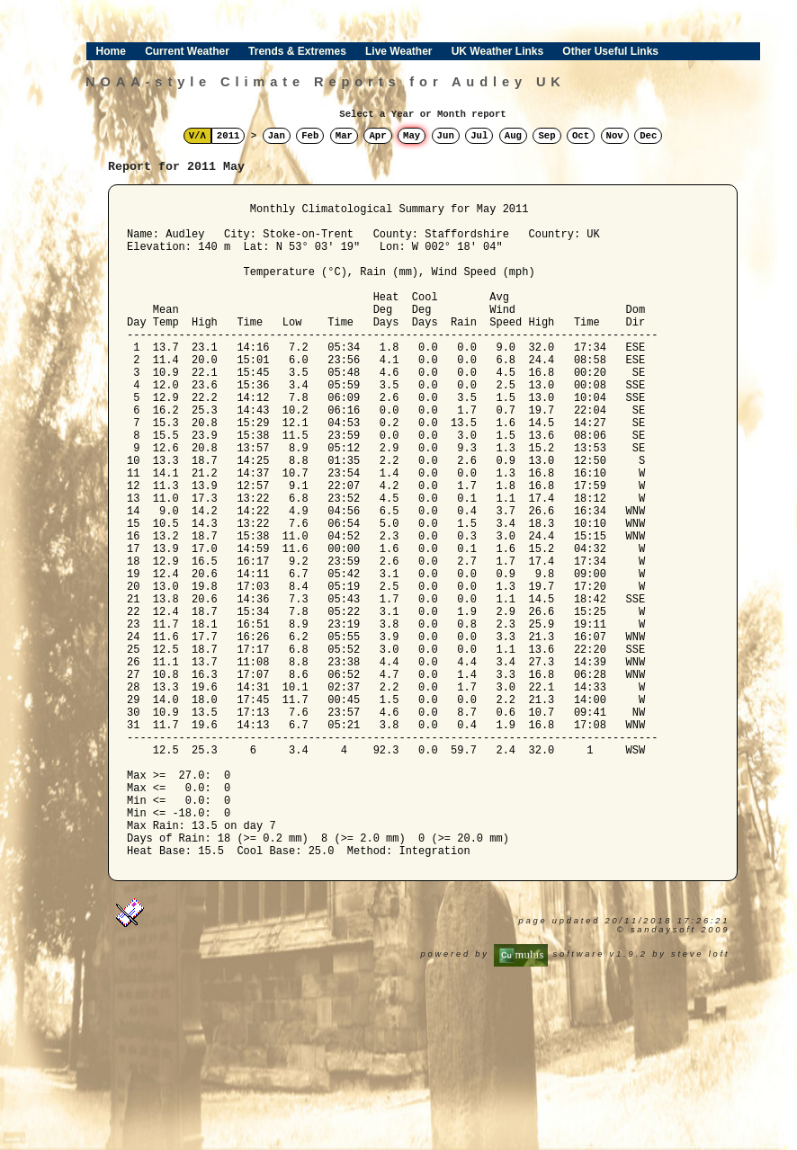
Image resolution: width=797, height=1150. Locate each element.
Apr (377, 135)
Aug (513, 135)
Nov (614, 135)
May (411, 135)
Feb (309, 135)
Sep (546, 135)
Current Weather (187, 51)
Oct (580, 135)
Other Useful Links (610, 51)
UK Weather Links (497, 51)
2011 (228, 135)
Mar (344, 135)
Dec (648, 135)
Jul (479, 135)
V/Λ (197, 135)
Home (111, 51)
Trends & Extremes (297, 51)
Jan (276, 135)
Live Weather (398, 51)
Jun (445, 135)
